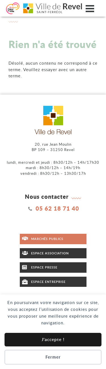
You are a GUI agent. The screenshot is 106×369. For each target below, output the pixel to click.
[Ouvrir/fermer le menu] (89, 8)
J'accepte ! (53, 339)
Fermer (53, 357)
